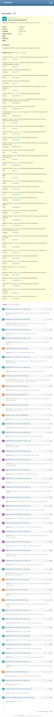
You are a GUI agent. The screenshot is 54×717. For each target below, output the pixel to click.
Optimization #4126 (19, 99)
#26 (51, 531)
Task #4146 (17, 192)
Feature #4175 (17, 278)
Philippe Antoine (16, 115)
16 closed (23, 52)
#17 (51, 451)
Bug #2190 (16, 243)
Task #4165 (17, 267)
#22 (51, 497)
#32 (51, 590)
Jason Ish (14, 66)
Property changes (14, 304)
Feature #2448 (17, 126)
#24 (51, 514)
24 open (16, 52)
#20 (51, 478)
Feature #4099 (17, 75)
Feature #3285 (17, 163)
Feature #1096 (17, 256)
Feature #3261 (17, 174)
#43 (51, 689)
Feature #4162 (17, 261)
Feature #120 (17, 296)
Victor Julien (11, 22)
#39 (51, 653)
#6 (51, 357)
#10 (51, 395)
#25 (51, 523)
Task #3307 (17, 57)
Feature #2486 (17, 181)
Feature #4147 (17, 198)
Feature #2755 (17, 236)
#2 (51, 319)
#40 (51, 661)
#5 (51, 348)
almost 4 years (24, 689)
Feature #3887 (17, 250)
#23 (51, 506)
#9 (51, 386)
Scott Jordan (15, 298)
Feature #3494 (17, 155)
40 (12, 52)
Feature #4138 (17, 119)
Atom (51, 711)
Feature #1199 (17, 106)
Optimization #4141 (19, 132)
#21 (51, 487)
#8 (51, 376)
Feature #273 (17, 283)
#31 (51, 579)
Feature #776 (17, 289)
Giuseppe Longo (16, 108)
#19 (51, 470)
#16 (51, 441)
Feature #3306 (17, 93)
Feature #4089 (17, 186)
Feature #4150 (17, 216)
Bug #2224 (16, 112)
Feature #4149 (17, 210)
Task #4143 (17, 137)
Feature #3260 (17, 168)
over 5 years (18, 22)
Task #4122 (17, 229)
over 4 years (23, 680)
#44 (51, 697)
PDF (47, 711)
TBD (20, 34)
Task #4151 (17, 223)
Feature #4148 (17, 203)
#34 (51, 610)
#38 (51, 644)
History (5, 304)
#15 (51, 432)
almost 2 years (33, 22)
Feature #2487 (17, 143)
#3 (51, 329)
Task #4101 (17, 81)
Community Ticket (17, 194)
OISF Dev (14, 59)
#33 (51, 600)
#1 (51, 309)
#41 (51, 672)
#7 (51, 367)
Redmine (21, 716)
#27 (51, 542)
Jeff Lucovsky (16, 103)
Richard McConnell (17, 96)
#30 (51, 569)
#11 (51, 405)
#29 (51, 560)
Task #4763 (11, 18)
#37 (51, 636)
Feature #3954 (17, 86)
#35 (51, 619)
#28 (51, 550)
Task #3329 (17, 62)
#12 (51, 415)
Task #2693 (17, 70)
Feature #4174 (17, 272)
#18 (51, 460)
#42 (51, 680)
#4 (51, 338)
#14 (51, 424)
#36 (51, 627)
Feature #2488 (17, 150)
